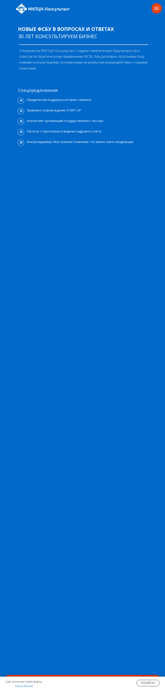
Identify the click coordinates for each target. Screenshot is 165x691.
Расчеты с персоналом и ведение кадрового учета (64, 131)
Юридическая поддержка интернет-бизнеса (59, 100)
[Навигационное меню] (156, 8)
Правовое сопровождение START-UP (54, 110)
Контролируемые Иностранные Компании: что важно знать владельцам (80, 142)
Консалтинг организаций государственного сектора (65, 121)
